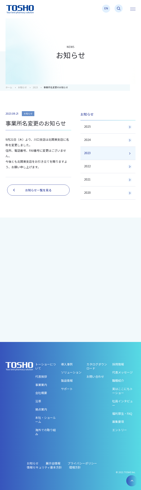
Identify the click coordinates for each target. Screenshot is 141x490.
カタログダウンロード (96, 366)
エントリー (119, 430)
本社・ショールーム (45, 419)
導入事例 (67, 364)
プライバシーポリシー (82, 463)
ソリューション (71, 372)
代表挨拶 (41, 376)
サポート (67, 389)
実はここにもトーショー (122, 391)
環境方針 (75, 467)
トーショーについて (45, 366)
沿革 (38, 401)
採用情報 (118, 364)
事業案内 (41, 384)
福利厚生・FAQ (122, 413)
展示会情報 (53, 463)
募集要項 (118, 421)
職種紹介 (118, 380)
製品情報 (67, 380)
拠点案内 (41, 409)
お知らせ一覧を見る (32, 190)
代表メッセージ (122, 372)
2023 (35, 87)
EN (106, 8)
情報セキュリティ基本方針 (44, 467)
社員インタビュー (122, 403)
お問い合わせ (95, 376)
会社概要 (41, 393)
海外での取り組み (45, 432)
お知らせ (22, 87)
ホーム (9, 87)
